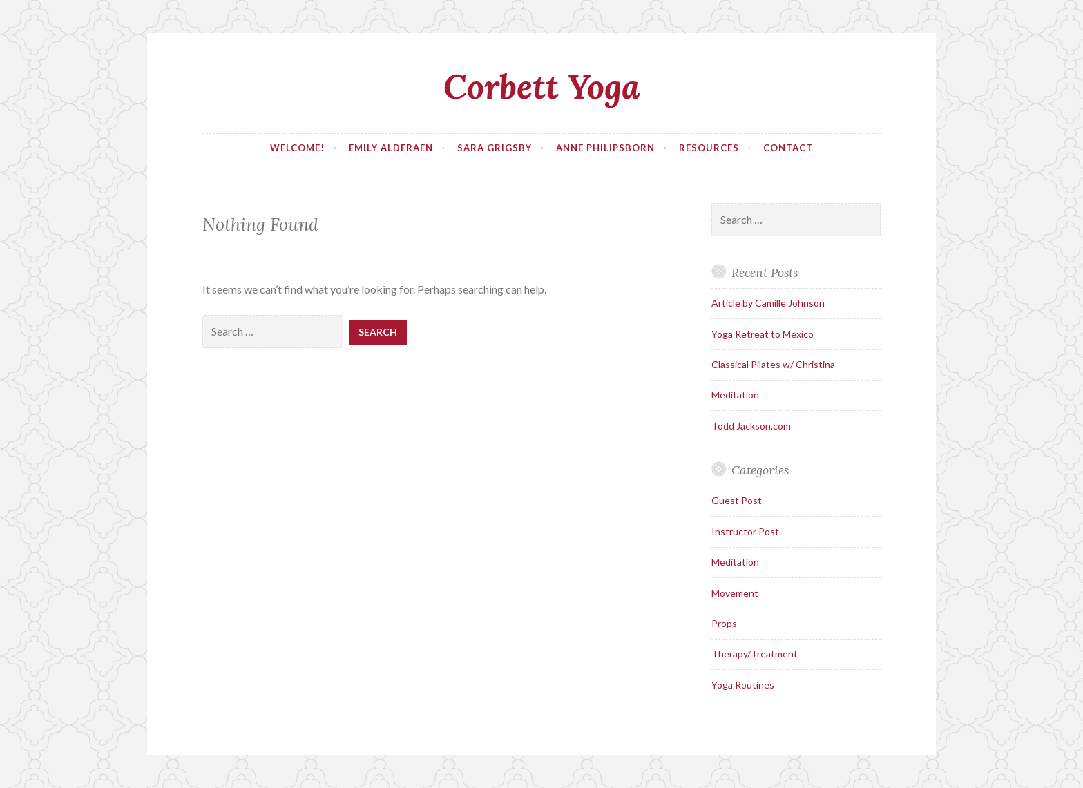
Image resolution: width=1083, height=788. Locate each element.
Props (724, 623)
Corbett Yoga (541, 86)
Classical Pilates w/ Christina (773, 364)
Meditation (735, 395)
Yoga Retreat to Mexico (762, 334)
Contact (788, 147)
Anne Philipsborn (605, 147)
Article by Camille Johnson (768, 303)
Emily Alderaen (391, 147)
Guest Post (736, 500)
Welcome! (297, 147)
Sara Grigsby (494, 147)
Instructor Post (745, 531)
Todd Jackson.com (751, 426)
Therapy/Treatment (754, 654)
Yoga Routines (742, 685)
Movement (734, 593)
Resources (709, 147)
